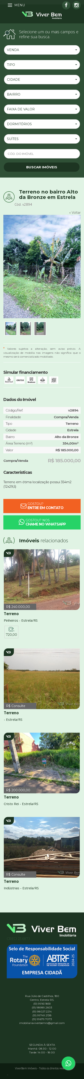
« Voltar (75, 213)
